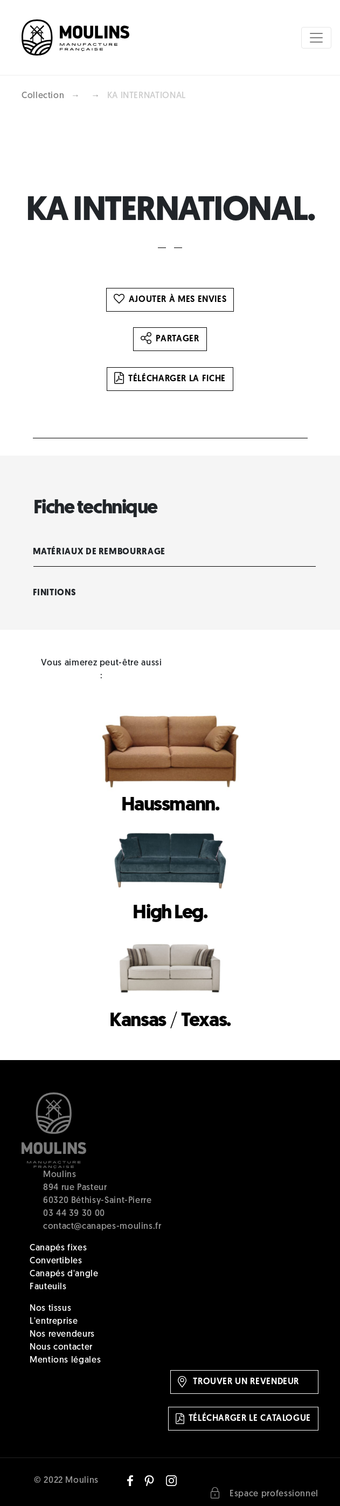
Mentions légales (65, 1360)
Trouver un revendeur (238, 1381)
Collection (43, 96)
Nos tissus (50, 1308)
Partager (170, 339)
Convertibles (56, 1261)
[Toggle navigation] (316, 38)
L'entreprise (54, 1321)
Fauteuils (48, 1287)
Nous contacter (61, 1347)
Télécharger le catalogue (243, 1418)
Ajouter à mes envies (170, 300)
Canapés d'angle (64, 1274)
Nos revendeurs (62, 1334)
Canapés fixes (58, 1248)
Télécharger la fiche (170, 379)
